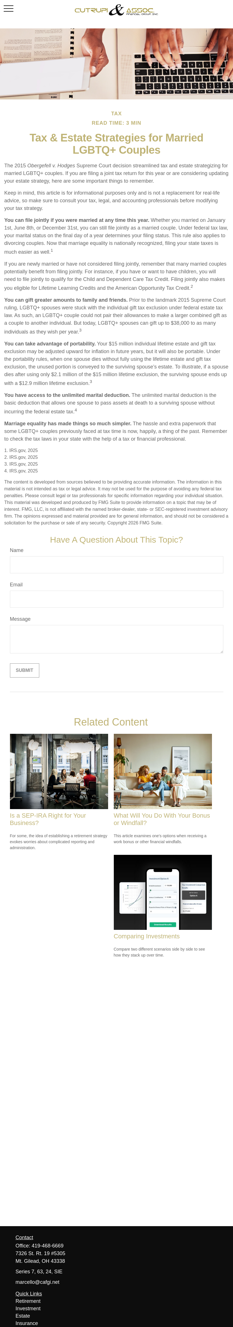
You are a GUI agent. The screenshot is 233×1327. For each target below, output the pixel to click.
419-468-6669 (47, 1246)
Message (20, 619)
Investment (28, 1308)
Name (17, 550)
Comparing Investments (147, 936)
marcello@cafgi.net (37, 1282)
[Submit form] (24, 670)
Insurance (27, 1323)
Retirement (28, 1301)
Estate (23, 1316)
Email (16, 585)
